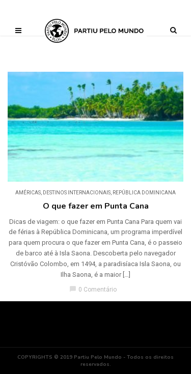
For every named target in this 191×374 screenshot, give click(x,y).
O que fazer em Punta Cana (96, 206)
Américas (28, 192)
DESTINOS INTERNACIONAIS (77, 192)
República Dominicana (144, 192)
